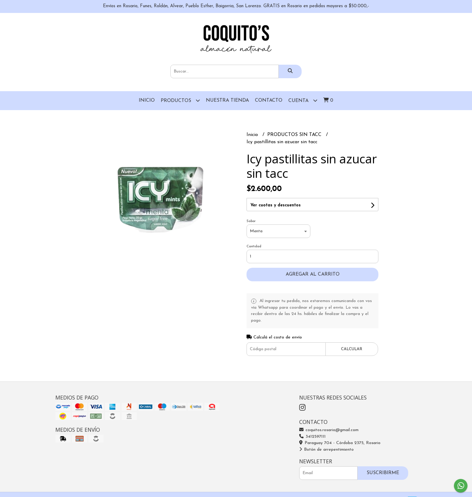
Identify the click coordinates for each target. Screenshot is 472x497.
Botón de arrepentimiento (326, 449)
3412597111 (312, 436)
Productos (180, 100)
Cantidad (254, 246)
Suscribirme (383, 473)
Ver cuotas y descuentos (275, 205)
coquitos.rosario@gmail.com (329, 430)
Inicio (147, 100)
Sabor (251, 221)
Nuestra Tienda (227, 100)
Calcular (351, 349)
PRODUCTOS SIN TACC (295, 134)
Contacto (268, 100)
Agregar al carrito (313, 274)
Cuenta (302, 100)
